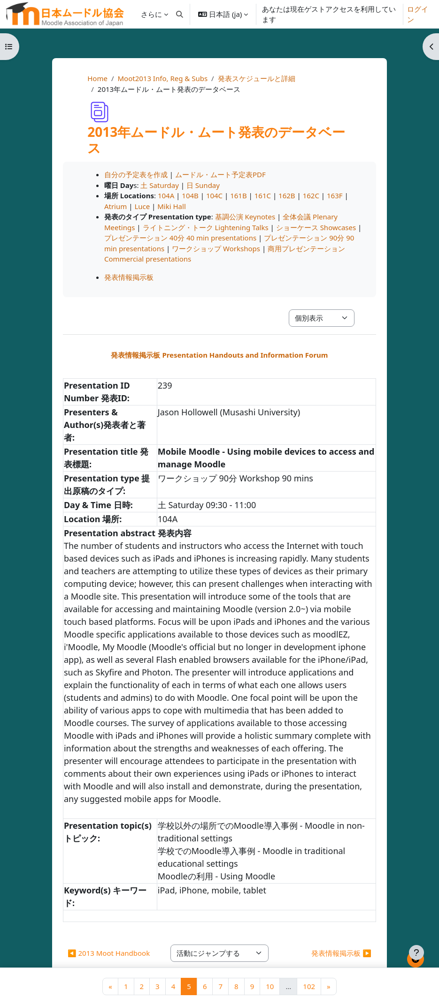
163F (335, 195)
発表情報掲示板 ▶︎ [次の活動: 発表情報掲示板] (341, 953)
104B (190, 195)
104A (166, 195)
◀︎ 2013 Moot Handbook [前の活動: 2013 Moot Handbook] (109, 953)
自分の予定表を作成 (136, 174)
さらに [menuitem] (151, 14)
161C (262, 195)
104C (214, 195)
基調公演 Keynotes (245, 216)
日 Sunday (203, 185)
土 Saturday (159, 185)
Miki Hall (171, 206)
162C (311, 195)
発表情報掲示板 (129, 277)
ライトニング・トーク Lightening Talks (206, 227)
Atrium (115, 206)
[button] (180, 14)
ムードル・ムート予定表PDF (220, 174)
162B (286, 195)
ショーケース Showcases (316, 227)
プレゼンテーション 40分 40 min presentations (180, 237)
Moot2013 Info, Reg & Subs (162, 78)
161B (238, 195)
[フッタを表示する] (416, 952)
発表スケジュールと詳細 (256, 78)
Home (97, 78)
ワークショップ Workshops (216, 248)
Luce (142, 206)
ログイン (417, 14)
